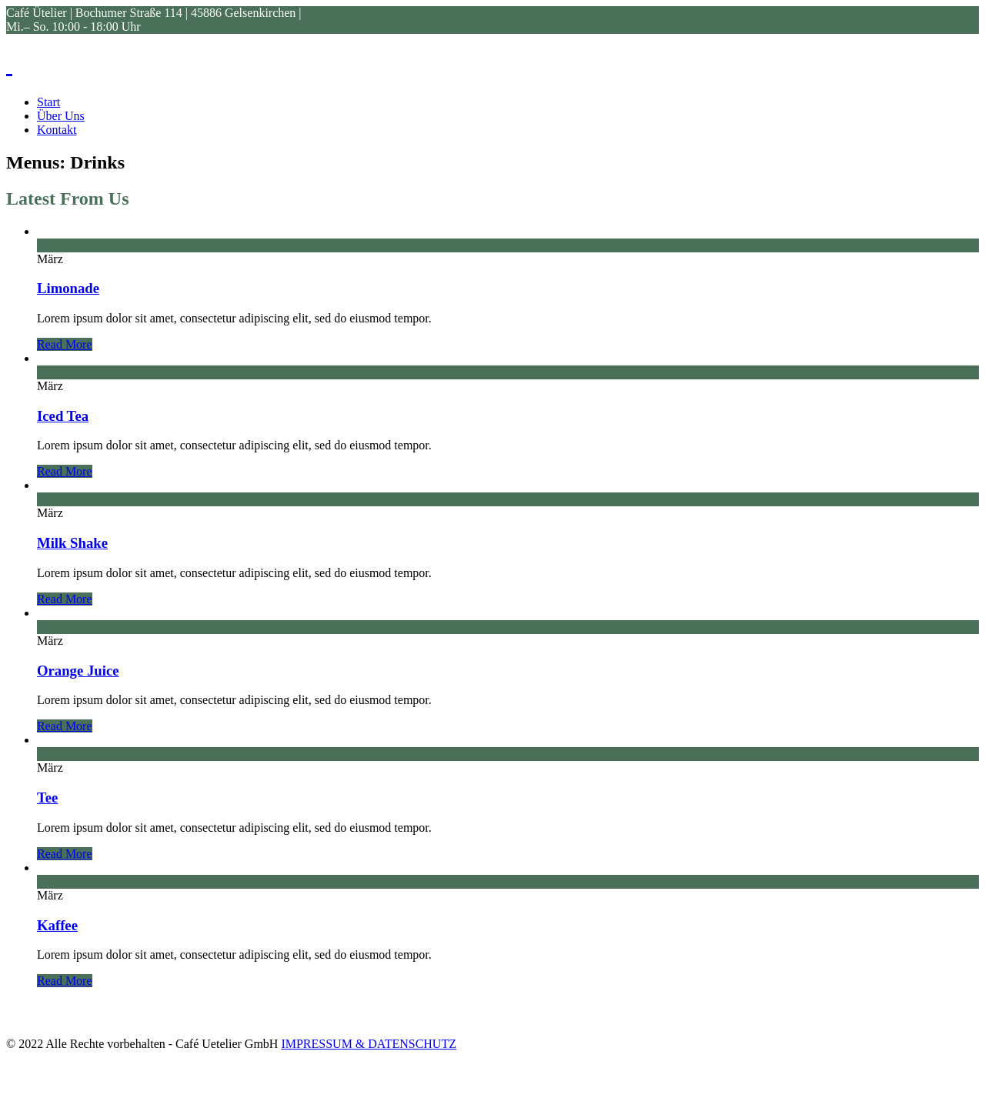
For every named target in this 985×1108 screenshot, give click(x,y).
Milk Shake (72, 543)
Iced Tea (62, 416)
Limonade (68, 288)
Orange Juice (78, 670)
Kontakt (57, 129)
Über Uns (61, 115)
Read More (64, 344)
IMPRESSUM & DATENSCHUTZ (368, 1043)
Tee (47, 797)
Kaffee (57, 925)
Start (48, 101)
